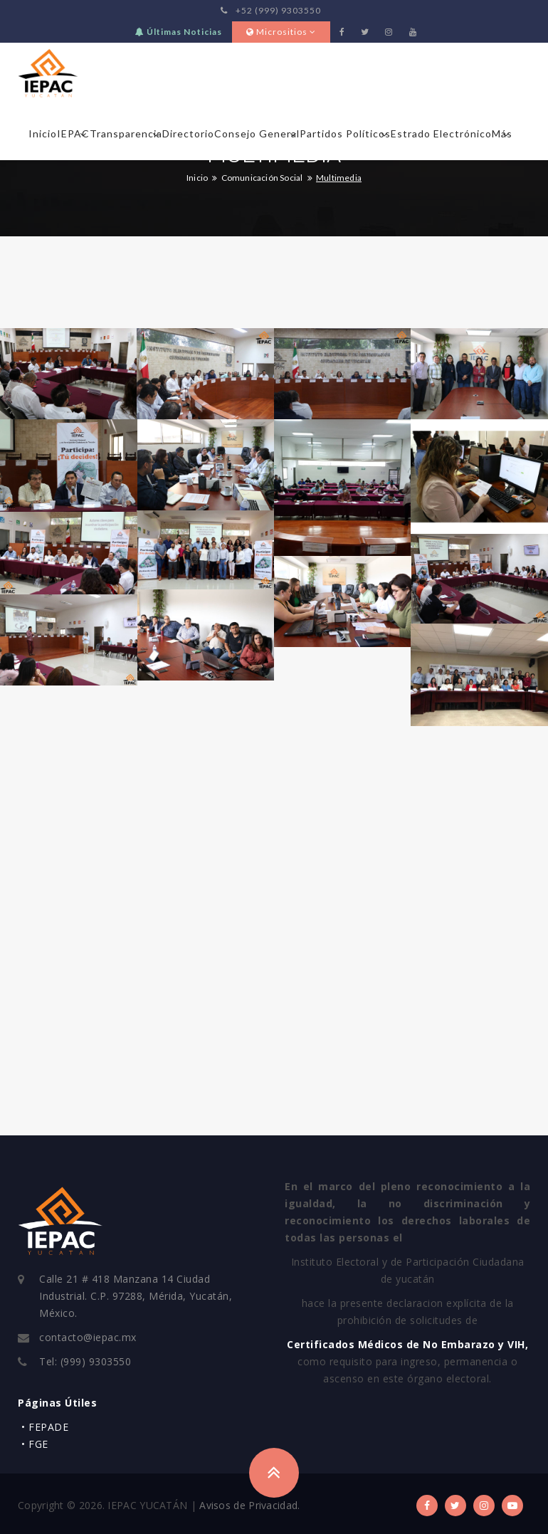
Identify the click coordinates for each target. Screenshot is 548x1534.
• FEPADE (44, 1427)
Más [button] (502, 133)
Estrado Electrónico (441, 133)
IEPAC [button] (73, 133)
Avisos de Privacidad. (249, 1505)
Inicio (42, 133)
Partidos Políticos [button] (345, 133)
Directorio (188, 133)
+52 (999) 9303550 (271, 10)
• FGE (34, 1444)
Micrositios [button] (281, 31)
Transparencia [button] (126, 133)
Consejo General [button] (257, 133)
